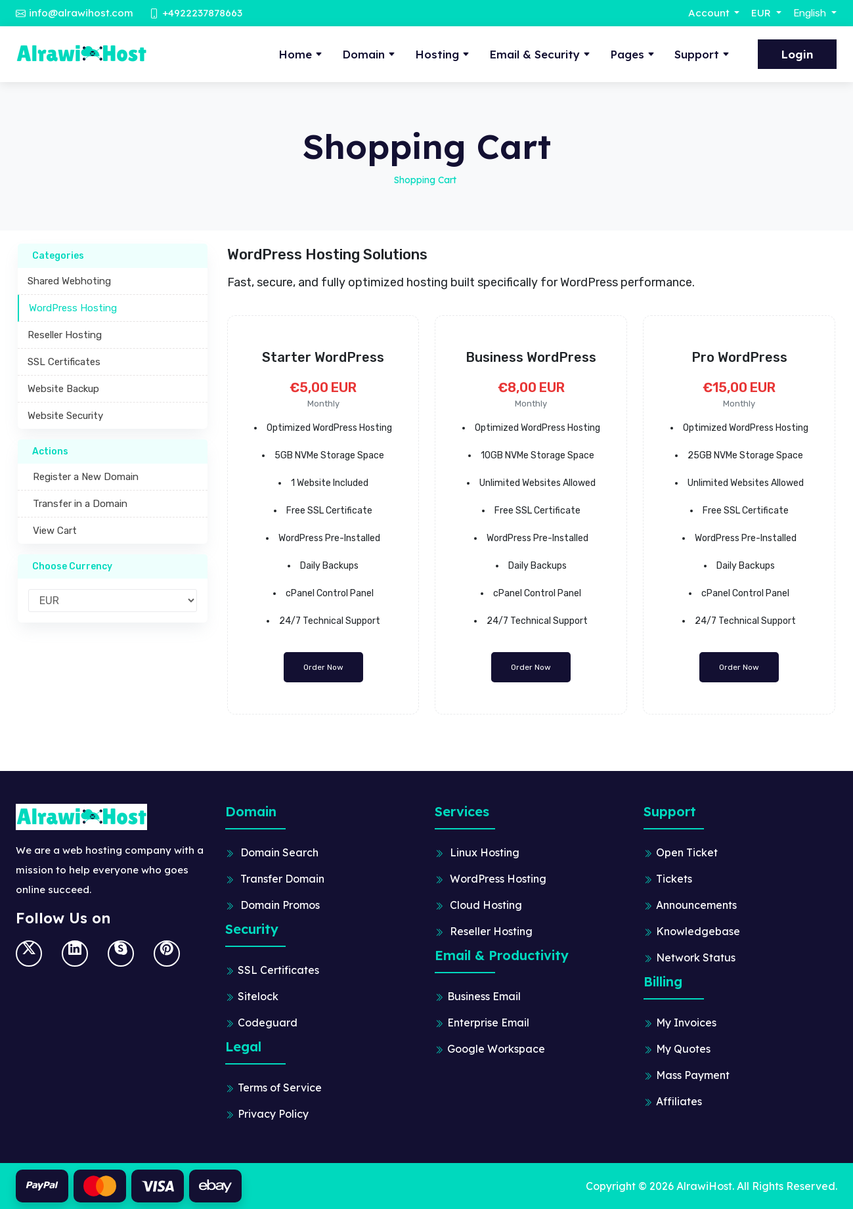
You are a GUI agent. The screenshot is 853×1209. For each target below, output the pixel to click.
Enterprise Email (488, 1022)
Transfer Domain (282, 878)
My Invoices (686, 1022)
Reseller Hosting (65, 335)
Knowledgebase (698, 931)
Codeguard (267, 1022)
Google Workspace (496, 1048)
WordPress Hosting (73, 308)
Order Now (323, 667)
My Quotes (683, 1048)
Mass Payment (693, 1075)
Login (797, 54)
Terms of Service (280, 1087)
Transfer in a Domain (77, 504)
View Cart (52, 531)
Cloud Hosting (486, 905)
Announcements (696, 905)
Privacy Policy (273, 1113)
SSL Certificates (64, 362)
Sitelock (258, 996)
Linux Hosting (484, 852)
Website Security (65, 416)
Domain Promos (280, 905)
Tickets (674, 878)
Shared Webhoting (69, 281)
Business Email (484, 996)
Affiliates (679, 1101)
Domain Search (279, 852)
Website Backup (63, 389)
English (811, 13)
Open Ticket (687, 852)
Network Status (695, 957)
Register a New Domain (83, 477)
